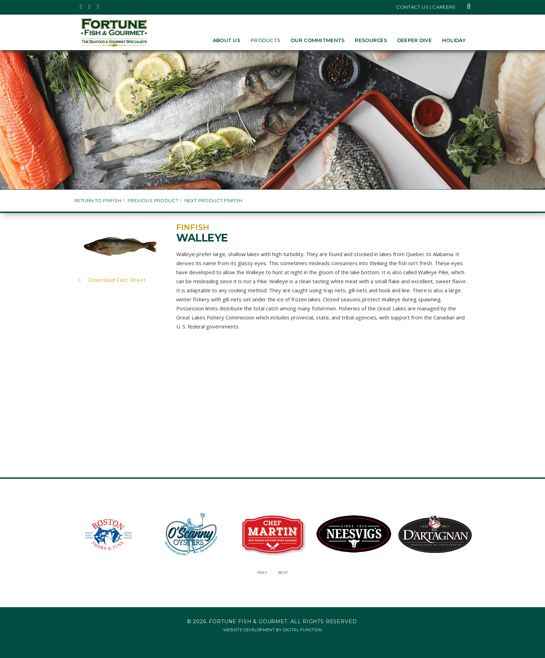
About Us (226, 40)
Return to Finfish (98, 200)
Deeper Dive (414, 40)
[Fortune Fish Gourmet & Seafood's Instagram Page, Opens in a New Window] (90, 7)
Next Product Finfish (214, 200)
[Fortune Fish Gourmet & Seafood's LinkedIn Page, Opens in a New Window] (98, 7)
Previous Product (153, 200)
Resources (371, 40)
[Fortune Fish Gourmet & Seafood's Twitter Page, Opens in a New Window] (81, 7)
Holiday (453, 40)
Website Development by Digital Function (272, 629)
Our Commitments (317, 40)
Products (265, 40)
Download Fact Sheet (117, 280)
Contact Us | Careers (426, 7)
